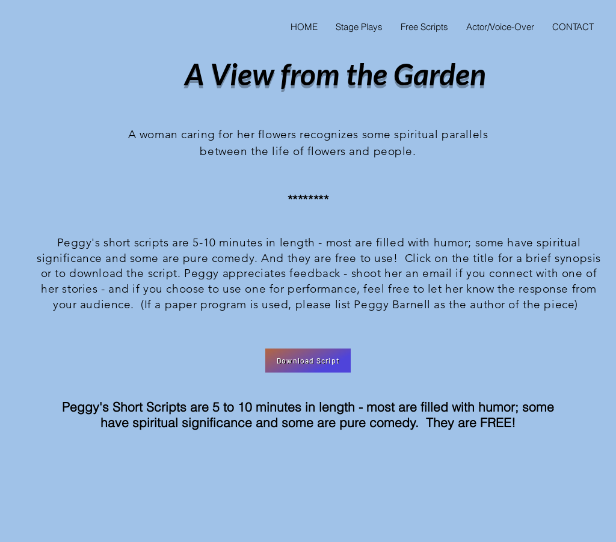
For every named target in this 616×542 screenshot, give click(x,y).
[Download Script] (308, 361)
